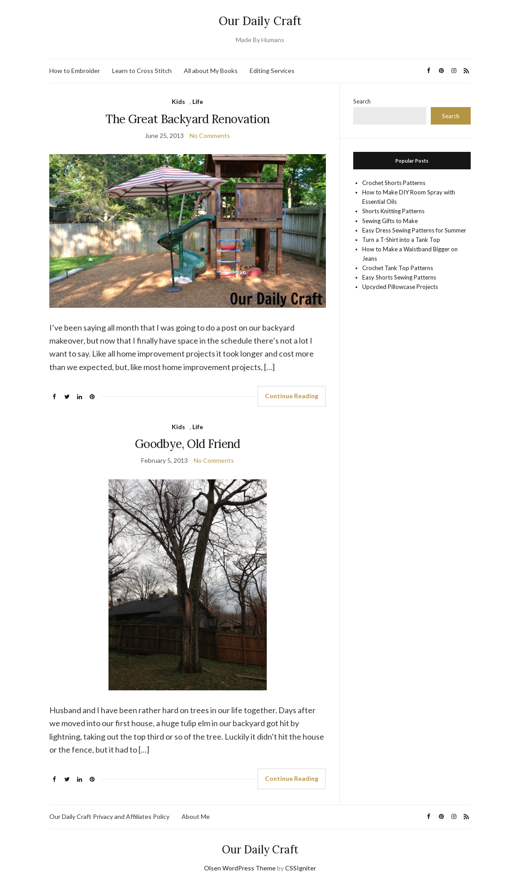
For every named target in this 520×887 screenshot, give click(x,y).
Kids (178, 101)
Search (362, 101)
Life (197, 101)
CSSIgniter (300, 868)
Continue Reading (291, 396)
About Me (196, 816)
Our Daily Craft (260, 20)
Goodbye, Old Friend (187, 443)
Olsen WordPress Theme (240, 868)
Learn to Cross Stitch (142, 70)
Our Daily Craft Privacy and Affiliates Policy (109, 816)
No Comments (210, 135)
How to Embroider (74, 70)
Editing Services (272, 70)
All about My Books (211, 70)
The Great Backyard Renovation (187, 119)
